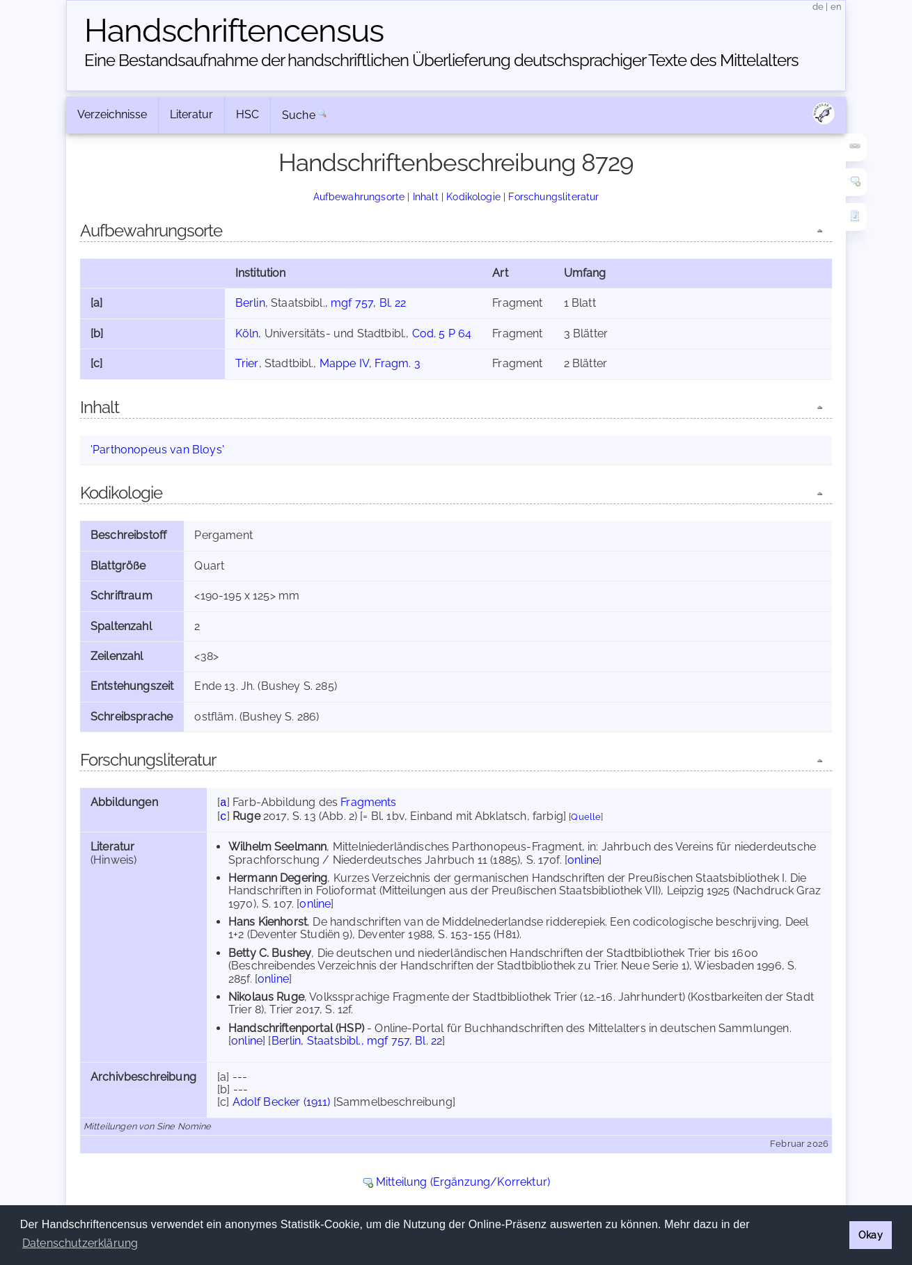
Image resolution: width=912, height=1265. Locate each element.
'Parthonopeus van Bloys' (157, 449)
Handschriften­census (234, 30)
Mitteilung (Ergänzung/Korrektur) (463, 1182)
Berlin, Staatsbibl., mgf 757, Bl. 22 (357, 1040)
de (818, 6)
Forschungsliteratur (553, 196)
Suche (298, 115)
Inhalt (426, 196)
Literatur (191, 114)
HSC (247, 114)
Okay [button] (870, 1235)
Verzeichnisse (112, 114)
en (836, 6)
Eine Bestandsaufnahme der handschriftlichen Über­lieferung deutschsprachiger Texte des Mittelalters (441, 60)
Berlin (250, 302)
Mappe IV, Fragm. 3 (370, 363)
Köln (247, 333)
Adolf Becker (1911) (282, 1102)
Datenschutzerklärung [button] (80, 1243)
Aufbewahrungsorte (359, 196)
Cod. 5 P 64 (442, 333)
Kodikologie (473, 196)
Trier (247, 363)
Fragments (368, 802)
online (583, 860)
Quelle (586, 817)
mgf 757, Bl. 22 (368, 302)
